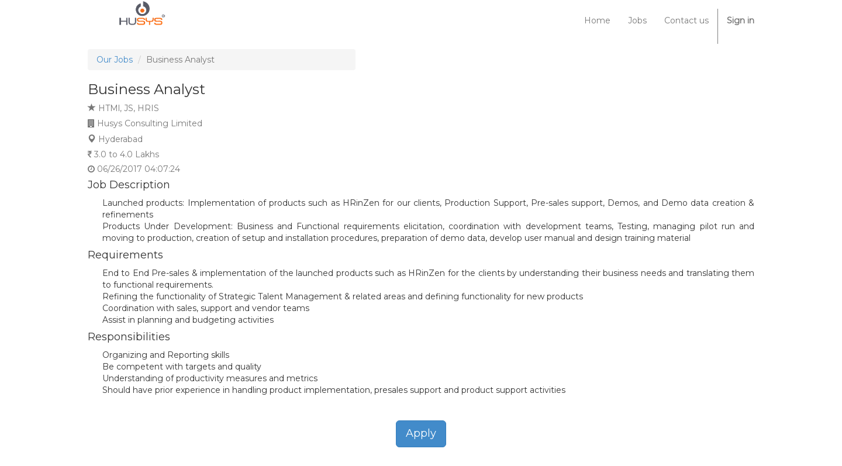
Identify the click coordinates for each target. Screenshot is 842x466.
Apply (421, 433)
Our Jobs (114, 59)
